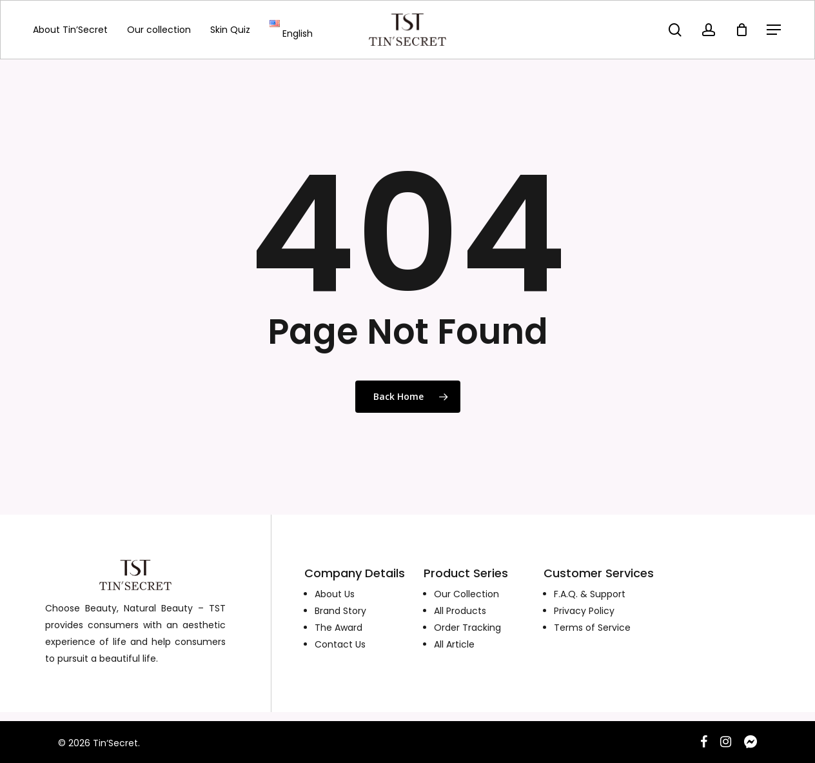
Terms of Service (592, 627)
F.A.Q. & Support (589, 594)
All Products (460, 610)
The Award (338, 627)
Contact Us (340, 644)
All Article (454, 644)
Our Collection (466, 594)
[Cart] (741, 30)
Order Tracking (467, 627)
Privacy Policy (584, 610)
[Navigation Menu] (774, 30)
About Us (335, 594)
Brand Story (340, 610)
